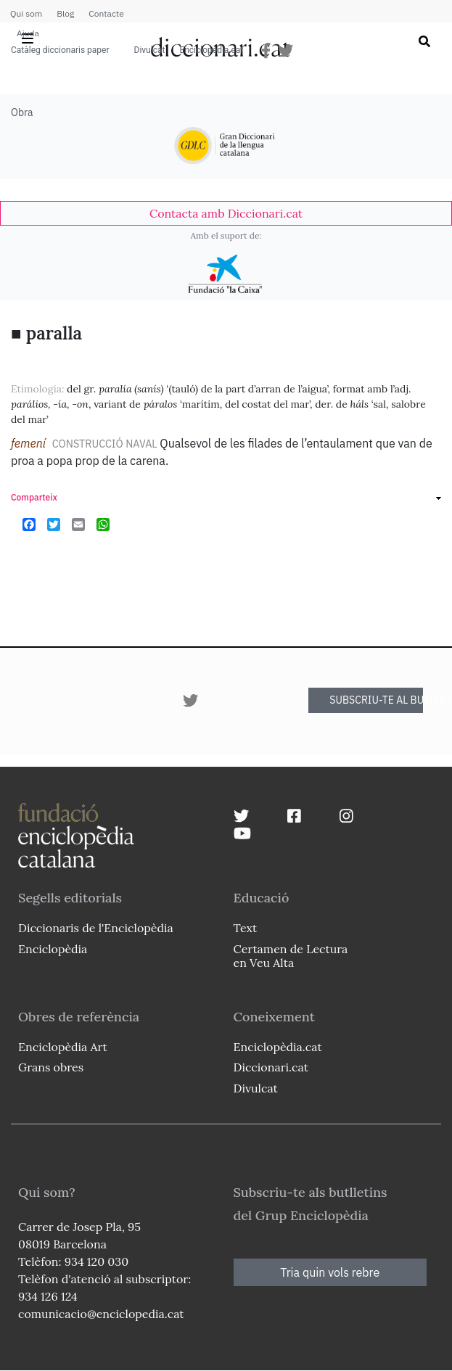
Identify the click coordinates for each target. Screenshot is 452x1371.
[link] (226, 213)
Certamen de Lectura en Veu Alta (291, 956)
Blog (65, 13)
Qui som (26, 13)
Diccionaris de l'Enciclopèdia (95, 928)
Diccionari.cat (271, 1067)
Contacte (106, 13)
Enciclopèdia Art (62, 1046)
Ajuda (28, 33)
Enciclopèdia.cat (211, 50)
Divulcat (149, 50)
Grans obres (50, 1067)
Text (246, 928)
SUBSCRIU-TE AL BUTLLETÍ (376, 700)
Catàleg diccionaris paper (60, 50)
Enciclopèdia (52, 949)
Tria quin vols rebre (329, 1272)
